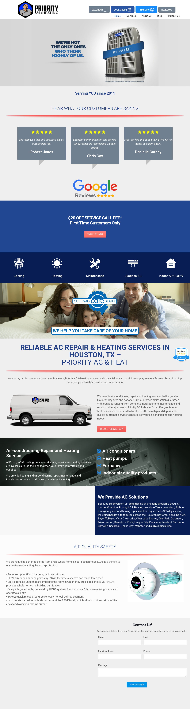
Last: (145, 637)
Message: (103, 665)
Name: (101, 637)
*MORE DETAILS (95, 203)
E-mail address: (106, 651)
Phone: (146, 651)
